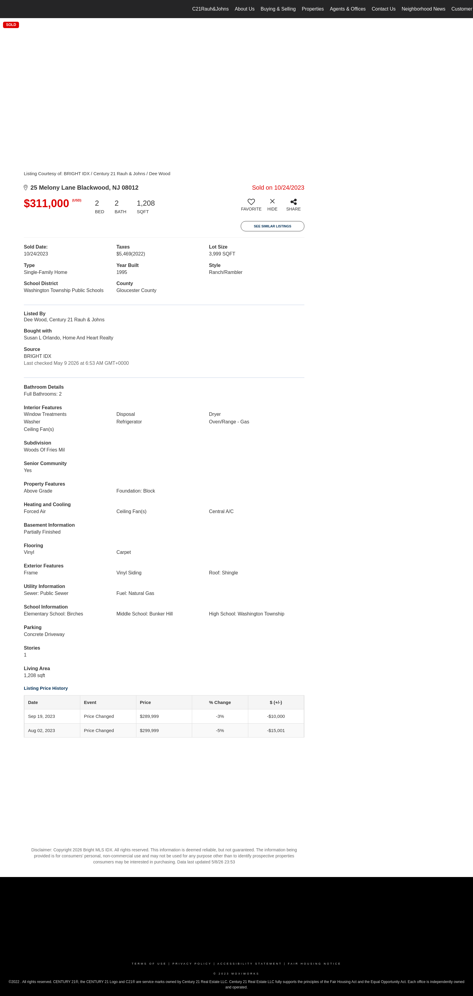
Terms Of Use (149, 963)
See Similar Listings (272, 226)
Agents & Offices (348, 8)
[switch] (251, 207)
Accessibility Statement (249, 963)
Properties (313, 8)
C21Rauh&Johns (210, 8)
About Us (245, 8)
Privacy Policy (192, 963)
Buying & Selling (278, 8)
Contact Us (383, 8)
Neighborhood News (423, 8)
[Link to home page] (8, 9)
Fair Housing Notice (314, 963)
